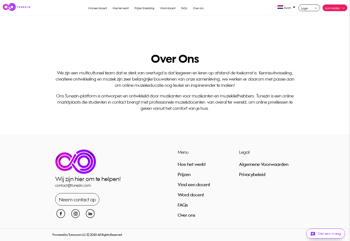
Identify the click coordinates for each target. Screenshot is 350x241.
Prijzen (184, 174)
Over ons (198, 8)
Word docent (167, 8)
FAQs (184, 8)
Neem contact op (77, 199)
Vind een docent (97, 8)
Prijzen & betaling (144, 8)
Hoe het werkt (121, 8)
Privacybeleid (252, 174)
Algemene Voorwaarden (263, 164)
